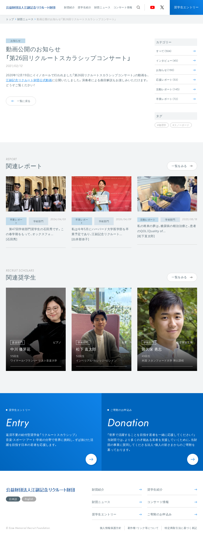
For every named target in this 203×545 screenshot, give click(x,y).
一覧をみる (182, 166)
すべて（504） (176, 51)
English (29, 499)
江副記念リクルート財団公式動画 (29, 80)
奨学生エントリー (186, 7)
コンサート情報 (122, 7)
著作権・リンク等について (143, 528)
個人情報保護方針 (110, 528)
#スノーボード (181, 125)
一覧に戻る (21, 101)
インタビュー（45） (176, 60)
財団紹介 (69, 7)
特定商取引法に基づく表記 (181, 528)
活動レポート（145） (176, 89)
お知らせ (16, 40)
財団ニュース (102, 7)
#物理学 (161, 125)
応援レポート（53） (176, 79)
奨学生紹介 (84, 7)
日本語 (13, 499)
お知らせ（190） (176, 70)
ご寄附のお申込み (172, 514)
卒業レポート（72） (176, 99)
